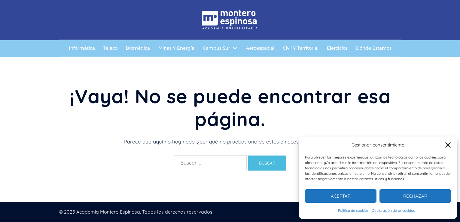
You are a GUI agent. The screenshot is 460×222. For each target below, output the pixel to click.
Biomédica (138, 48)
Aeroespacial (260, 48)
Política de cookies (353, 210)
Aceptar (341, 196)
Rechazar (415, 196)
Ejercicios (337, 48)
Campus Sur (216, 48)
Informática (82, 48)
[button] (448, 145)
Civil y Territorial (300, 48)
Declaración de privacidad (393, 210)
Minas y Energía (176, 48)
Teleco (110, 48)
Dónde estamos (373, 48)
